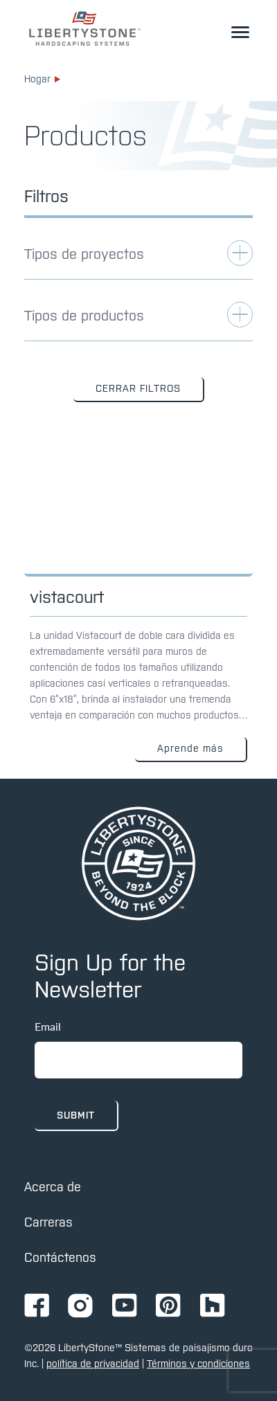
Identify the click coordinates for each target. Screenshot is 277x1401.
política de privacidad (92, 1363)
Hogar (42, 78)
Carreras (48, 1222)
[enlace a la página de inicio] (85, 28)
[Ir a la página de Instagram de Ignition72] (80, 1306)
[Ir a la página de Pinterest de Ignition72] (168, 1306)
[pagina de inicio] (138, 863)
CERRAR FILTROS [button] (138, 388)
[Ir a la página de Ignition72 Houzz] (213, 1306)
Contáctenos (60, 1257)
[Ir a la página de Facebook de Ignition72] (37, 1306)
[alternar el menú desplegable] (240, 32)
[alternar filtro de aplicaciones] (138, 260)
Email (48, 1026)
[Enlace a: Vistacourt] (138, 603)
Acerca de (52, 1186)
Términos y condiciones (198, 1363)
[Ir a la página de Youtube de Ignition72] (125, 1306)
